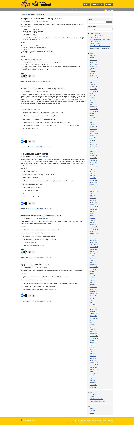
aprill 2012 (92, 327)
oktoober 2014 (93, 271)
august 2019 (93, 169)
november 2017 (94, 207)
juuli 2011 (92, 347)
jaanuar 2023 (93, 106)
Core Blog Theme (96, 422)
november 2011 (94, 338)
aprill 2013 (92, 302)
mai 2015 (92, 256)
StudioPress (109, 422)
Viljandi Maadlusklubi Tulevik (97, 401)
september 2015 (94, 251)
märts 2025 (93, 71)
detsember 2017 (94, 204)
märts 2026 (93, 57)
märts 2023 (93, 102)
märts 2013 (93, 304)
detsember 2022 (94, 109)
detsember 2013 (94, 291)
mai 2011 (92, 351)
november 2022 (94, 111)
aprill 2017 (92, 218)
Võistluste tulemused (40, 146)
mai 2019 (92, 173)
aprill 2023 (92, 100)
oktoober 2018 (93, 189)
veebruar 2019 (93, 180)
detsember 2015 (94, 244)
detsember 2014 (94, 267)
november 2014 (94, 269)
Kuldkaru (92, 396)
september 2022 (94, 115)
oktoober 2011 (93, 340)
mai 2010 (92, 378)
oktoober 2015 (93, 249)
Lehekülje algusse (28, 420)
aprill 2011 (92, 353)
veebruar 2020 (93, 155)
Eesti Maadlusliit (94, 394)
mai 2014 (92, 280)
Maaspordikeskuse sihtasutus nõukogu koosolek (41, 19)
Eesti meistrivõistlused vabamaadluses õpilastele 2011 (44, 88)
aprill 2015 (92, 258)
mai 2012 (92, 325)
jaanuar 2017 (93, 224)
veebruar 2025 (93, 73)
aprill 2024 (92, 82)
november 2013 (94, 293)
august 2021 (93, 138)
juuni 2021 (92, 142)
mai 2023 (92, 98)
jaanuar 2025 (93, 75)
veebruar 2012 (93, 331)
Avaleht (86, 4)
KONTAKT (108, 4)
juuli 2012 (92, 320)
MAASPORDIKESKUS (97, 4)
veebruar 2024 (93, 86)
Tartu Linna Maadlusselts (96, 399)
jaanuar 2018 (93, 202)
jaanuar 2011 (93, 360)
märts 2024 (93, 84)
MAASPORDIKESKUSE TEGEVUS (50, 9)
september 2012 (94, 318)
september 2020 (94, 149)
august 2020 (93, 151)
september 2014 (94, 273)
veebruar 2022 (93, 126)
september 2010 (94, 369)
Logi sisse (92, 408)
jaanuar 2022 (93, 129)
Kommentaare (109, 10)
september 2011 (94, 342)
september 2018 (94, 191)
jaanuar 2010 (93, 387)
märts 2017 (93, 220)
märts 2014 (93, 284)
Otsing (90, 19)
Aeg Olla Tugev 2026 (95, 43)
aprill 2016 (92, 235)
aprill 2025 (92, 69)
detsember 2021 (94, 131)
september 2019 (94, 167)
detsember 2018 (94, 184)
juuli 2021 (92, 140)
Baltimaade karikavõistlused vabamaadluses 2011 (42, 216)
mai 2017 (92, 215)
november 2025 (94, 64)
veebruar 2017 (93, 222)
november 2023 (94, 91)
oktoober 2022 (93, 113)
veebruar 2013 (93, 307)
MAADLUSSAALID (34, 9)
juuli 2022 (92, 118)
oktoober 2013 (93, 296)
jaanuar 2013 (93, 309)
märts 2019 (93, 178)
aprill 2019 (92, 175)
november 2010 (94, 365)
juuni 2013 (92, 298)
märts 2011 (93, 356)
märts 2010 (93, 382)
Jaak (37, 21)
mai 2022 (92, 120)
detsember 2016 (94, 227)
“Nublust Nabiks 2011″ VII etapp (34, 154)
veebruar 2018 (93, 200)
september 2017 (94, 211)
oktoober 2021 (93, 135)
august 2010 (93, 371)
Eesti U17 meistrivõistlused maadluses (100, 46)
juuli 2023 (92, 95)
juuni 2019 (92, 171)
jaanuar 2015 (93, 264)
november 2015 (94, 247)
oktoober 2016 (93, 231)
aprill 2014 (92, 282)
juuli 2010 (92, 373)
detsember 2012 (94, 311)
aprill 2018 (92, 195)
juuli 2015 (92, 253)
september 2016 (94, 233)
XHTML (92, 413)
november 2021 (94, 133)
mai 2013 (92, 300)
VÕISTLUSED (75, 9)
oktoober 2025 (93, 66)
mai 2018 (92, 193)
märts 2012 (93, 329)
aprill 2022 (92, 122)
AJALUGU (24, 9)
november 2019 (94, 162)
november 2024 (94, 77)
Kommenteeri (44, 21)
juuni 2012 (92, 322)
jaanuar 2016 (93, 242)
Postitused (110, 9)
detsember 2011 (94, 336)
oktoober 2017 (93, 209)
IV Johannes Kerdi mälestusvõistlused (99, 48)
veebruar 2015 (93, 262)
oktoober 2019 (93, 164)
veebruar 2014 (93, 287)
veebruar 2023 (93, 104)
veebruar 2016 (93, 240)
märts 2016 (93, 238)
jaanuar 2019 (93, 182)
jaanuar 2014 (93, 289)
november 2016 (94, 229)
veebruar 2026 (93, 60)
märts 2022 (93, 124)
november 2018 (94, 187)
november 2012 (94, 313)
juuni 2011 (92, 349)
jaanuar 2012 (93, 333)
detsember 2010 (94, 362)
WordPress (92, 410)
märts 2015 (93, 260)
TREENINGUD (65, 9)
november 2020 (94, 144)
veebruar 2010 (93, 385)
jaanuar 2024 (93, 89)
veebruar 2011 (93, 358)
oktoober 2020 (93, 146)
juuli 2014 (92, 276)
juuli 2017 (92, 213)
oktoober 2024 (93, 80)
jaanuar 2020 (93, 158)
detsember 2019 (94, 160)
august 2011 (93, 345)
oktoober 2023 (93, 93)
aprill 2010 (92, 380)
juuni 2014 (92, 278)
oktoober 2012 (93, 316)
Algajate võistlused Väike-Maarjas (35, 264)
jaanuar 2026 (93, 62)
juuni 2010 (92, 376)
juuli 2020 (92, 153)
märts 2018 (93, 198)
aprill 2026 (92, 55)
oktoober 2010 (93, 367)
